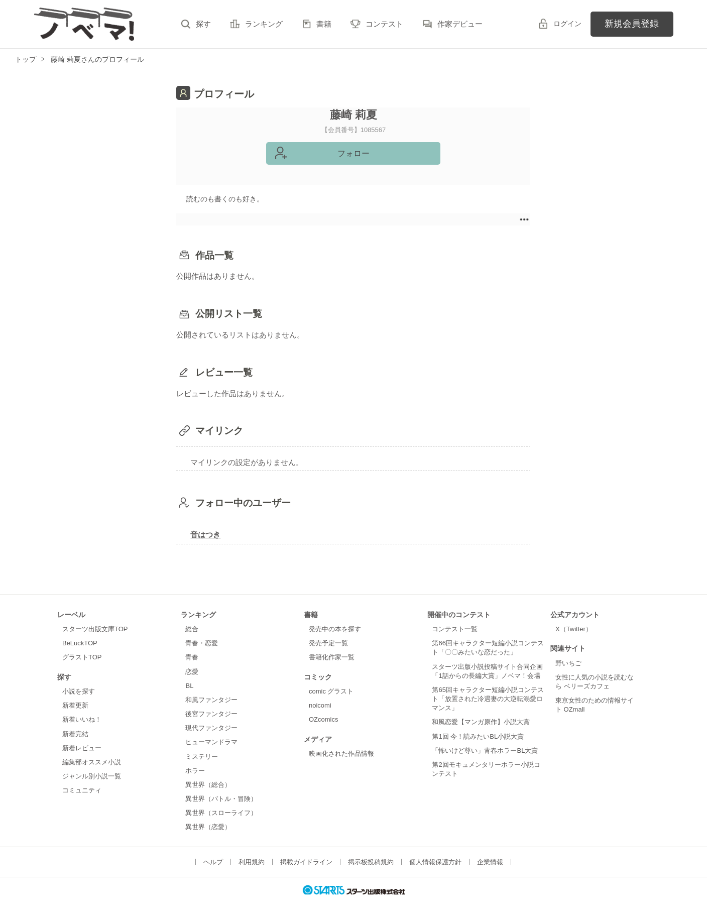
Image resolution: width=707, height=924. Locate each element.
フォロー (353, 153)
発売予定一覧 (328, 643)
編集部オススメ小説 (91, 762)
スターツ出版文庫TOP (95, 629)
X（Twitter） (573, 629)
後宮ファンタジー (211, 714)
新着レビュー (81, 748)
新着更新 (75, 705)
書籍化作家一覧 (332, 657)
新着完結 (75, 734)
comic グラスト (331, 691)
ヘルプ (213, 862)
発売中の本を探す (335, 629)
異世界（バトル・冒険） (221, 798)
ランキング (264, 24)
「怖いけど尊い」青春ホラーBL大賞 (485, 750)
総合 (191, 629)
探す (203, 24)
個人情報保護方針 (435, 862)
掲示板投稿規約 (371, 862)
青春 (191, 657)
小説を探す (78, 691)
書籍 (323, 24)
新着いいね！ (81, 719)
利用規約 (252, 862)
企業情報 (490, 862)
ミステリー (201, 756)
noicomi (320, 705)
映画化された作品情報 (341, 753)
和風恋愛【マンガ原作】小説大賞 (481, 722)
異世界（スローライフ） (221, 813)
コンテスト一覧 (455, 629)
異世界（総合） (208, 784)
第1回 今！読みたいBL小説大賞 (478, 736)
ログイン (567, 24)
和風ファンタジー (211, 700)
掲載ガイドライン (306, 862)
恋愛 (191, 671)
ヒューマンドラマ (211, 742)
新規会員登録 (632, 24)
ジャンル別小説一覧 (91, 776)
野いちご (568, 663)
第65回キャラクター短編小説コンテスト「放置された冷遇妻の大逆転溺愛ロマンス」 (487, 699)
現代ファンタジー (211, 728)
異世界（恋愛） (208, 827)
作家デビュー (460, 24)
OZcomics (323, 719)
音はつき (205, 534)
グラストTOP (81, 657)
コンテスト (384, 24)
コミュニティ (81, 790)
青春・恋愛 (201, 643)
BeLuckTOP (79, 643)
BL (189, 685)
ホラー (195, 770)
